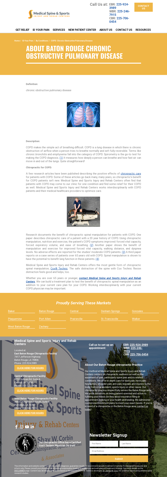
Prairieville (76, 318)
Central (74, 311)
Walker (136, 318)
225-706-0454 (119, 20)
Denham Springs (110, 311)
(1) (61, 157)
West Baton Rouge (19, 326)
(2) (91, 245)
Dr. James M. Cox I (110, 471)
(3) (123, 252)
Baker (11, 311)
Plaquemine (15, 318)
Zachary (43, 326)
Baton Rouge (46, 311)
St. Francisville (109, 318)
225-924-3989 (119, 6)
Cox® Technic (59, 268)
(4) (97, 259)
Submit (119, 458)
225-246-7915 (119, 13)
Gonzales (137, 311)
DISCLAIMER (19, 471)
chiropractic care (131, 173)
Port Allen (45, 318)
